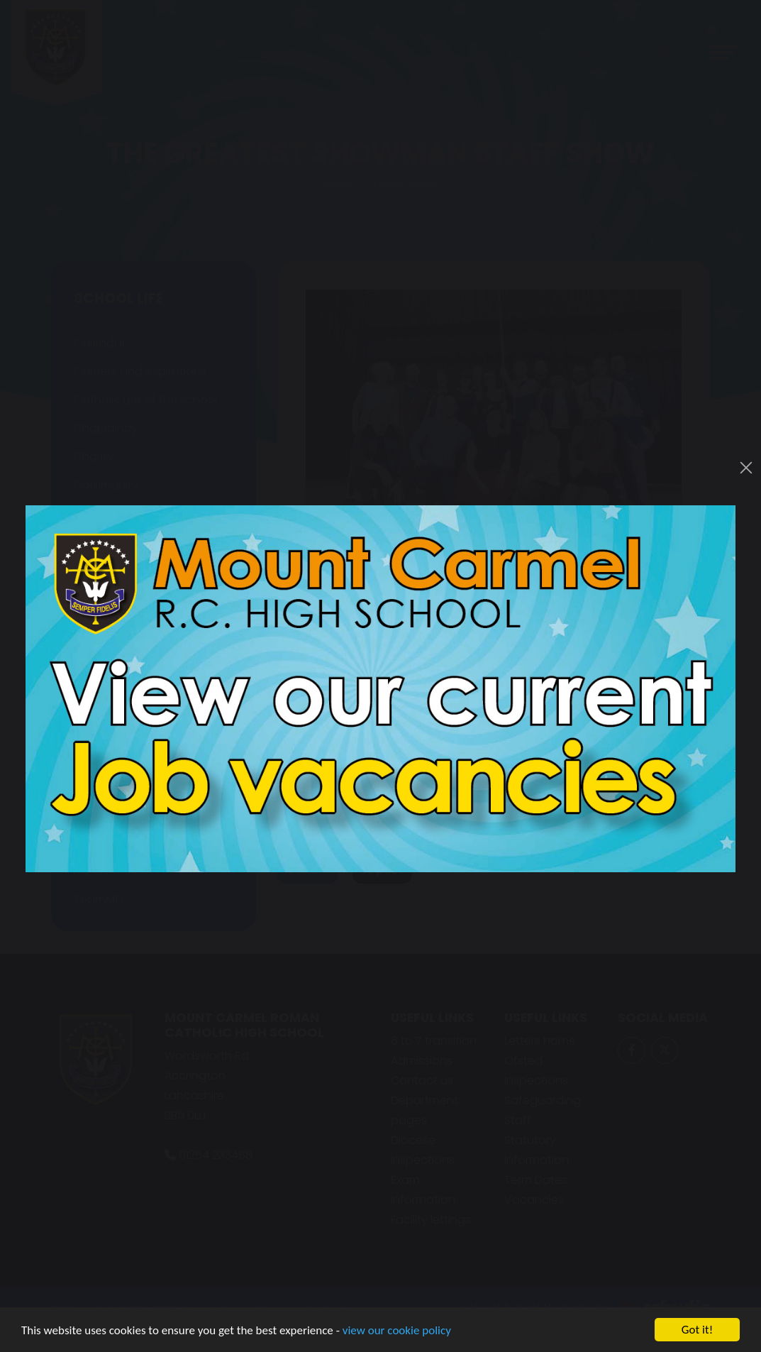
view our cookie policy (397, 1331)
